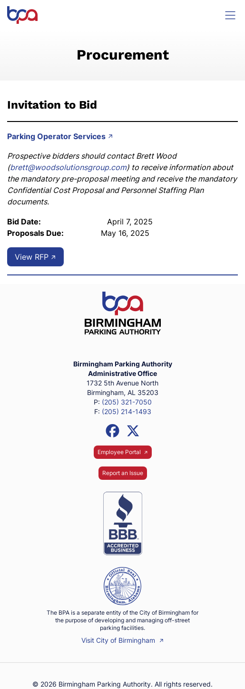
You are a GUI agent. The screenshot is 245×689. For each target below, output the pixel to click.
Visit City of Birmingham (122, 640)
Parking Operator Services (60, 136)
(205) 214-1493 (126, 411)
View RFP (35, 257)
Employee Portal (123, 452)
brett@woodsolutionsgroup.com (68, 167)
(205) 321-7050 (127, 402)
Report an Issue (122, 472)
